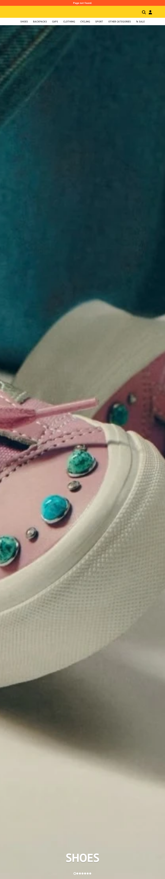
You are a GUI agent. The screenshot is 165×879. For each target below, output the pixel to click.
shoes (24, 21)
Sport (99, 21)
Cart (157, 12)
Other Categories (119, 21)
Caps (55, 21)
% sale (140, 21)
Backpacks (40, 21)
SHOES (82, 857)
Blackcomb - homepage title (26, 12)
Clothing (69, 21)
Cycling (85, 21)
